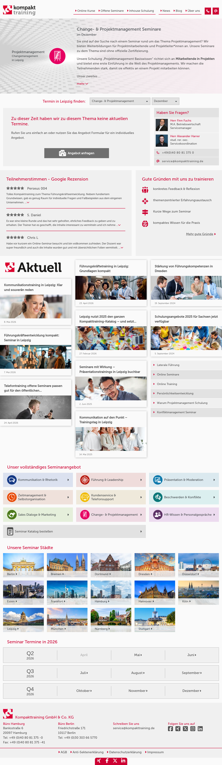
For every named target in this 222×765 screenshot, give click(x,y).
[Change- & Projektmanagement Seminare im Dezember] (208, 11)
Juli (84, 673)
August (138, 673)
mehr (82, 84)
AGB (62, 752)
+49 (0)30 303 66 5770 (80, 738)
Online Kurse (85, 11)
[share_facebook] (107, 761)
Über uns (192, 11)
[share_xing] (99, 761)
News (165, 11)
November (138, 691)
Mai (138, 655)
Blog (177, 11)
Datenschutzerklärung (124, 752)
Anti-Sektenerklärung (87, 752)
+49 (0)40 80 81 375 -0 (26, 738)
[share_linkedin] (123, 761)
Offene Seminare (111, 11)
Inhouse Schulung (140, 11)
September (192, 673)
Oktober (84, 691)
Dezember (191, 691)
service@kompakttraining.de (134, 728)
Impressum (154, 752)
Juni (191, 655)
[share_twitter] (115, 761)
